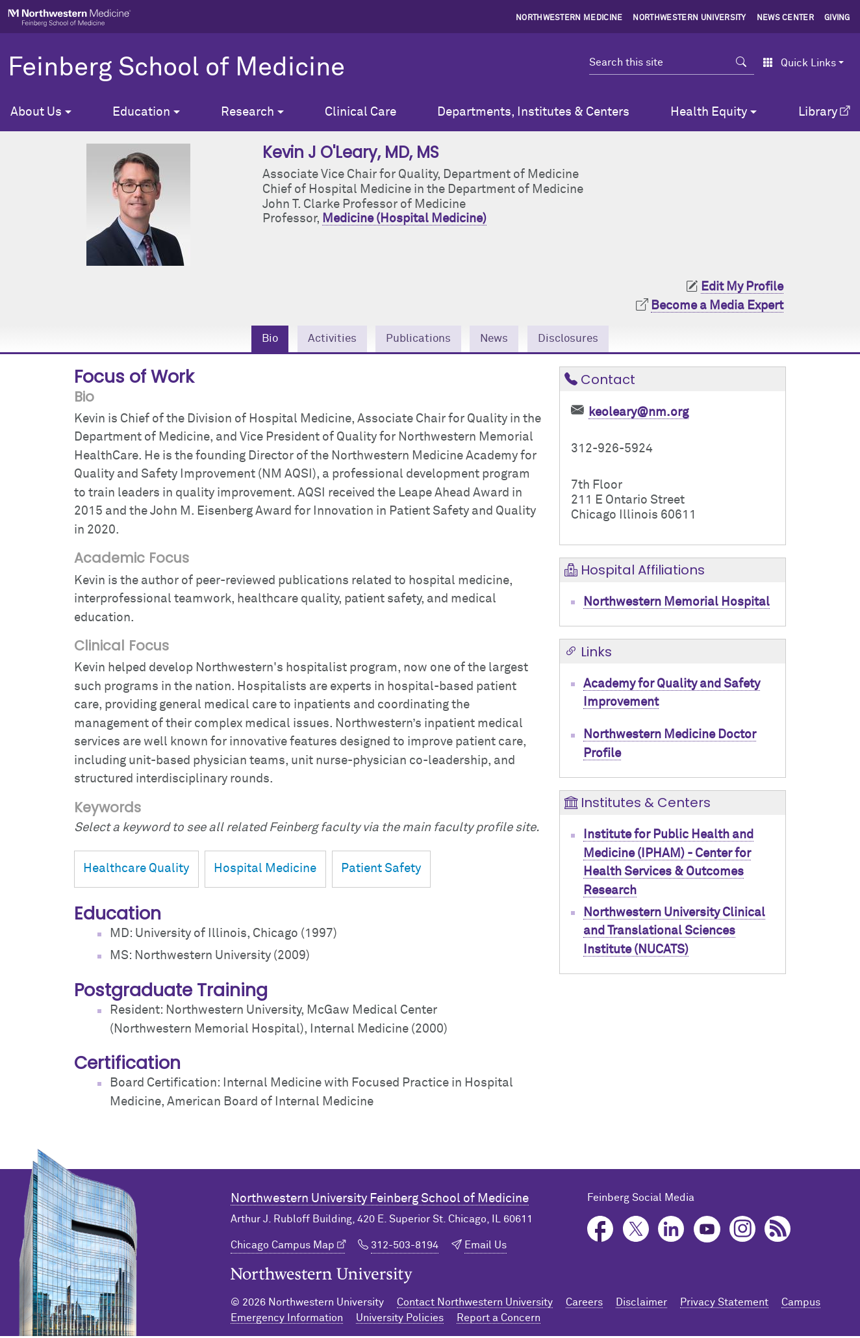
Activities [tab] (323, 339)
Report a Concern (498, 1320)
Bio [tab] (257, 339)
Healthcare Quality (136, 871)
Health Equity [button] (708, 112)
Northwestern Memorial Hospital (676, 604)
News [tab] (498, 339)
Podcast (778, 1231)
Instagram (742, 1231)
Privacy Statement (724, 1304)
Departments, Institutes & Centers (533, 112)
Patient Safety (381, 871)
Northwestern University (689, 18)
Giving (837, 18)
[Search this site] (659, 62)
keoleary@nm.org (638, 414)
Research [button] (247, 112)
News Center (786, 18)
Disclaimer (641, 1304)
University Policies (400, 1320)
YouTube (707, 1231)
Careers (584, 1304)
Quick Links (799, 63)
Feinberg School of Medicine (176, 68)
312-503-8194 (404, 1247)
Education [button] (141, 112)
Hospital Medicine (265, 871)
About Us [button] (36, 112)
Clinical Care (360, 112)
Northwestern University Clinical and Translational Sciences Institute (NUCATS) (674, 933)
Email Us (485, 1247)
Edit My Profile (742, 287)
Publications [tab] (416, 339)
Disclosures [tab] (578, 339)
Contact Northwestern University (475, 1304)
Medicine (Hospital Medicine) (404, 218)
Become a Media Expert (717, 306)
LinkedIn (671, 1231)
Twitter (636, 1231)
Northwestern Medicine (569, 18)
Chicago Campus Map (283, 1247)
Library (817, 112)
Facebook (600, 1231)
